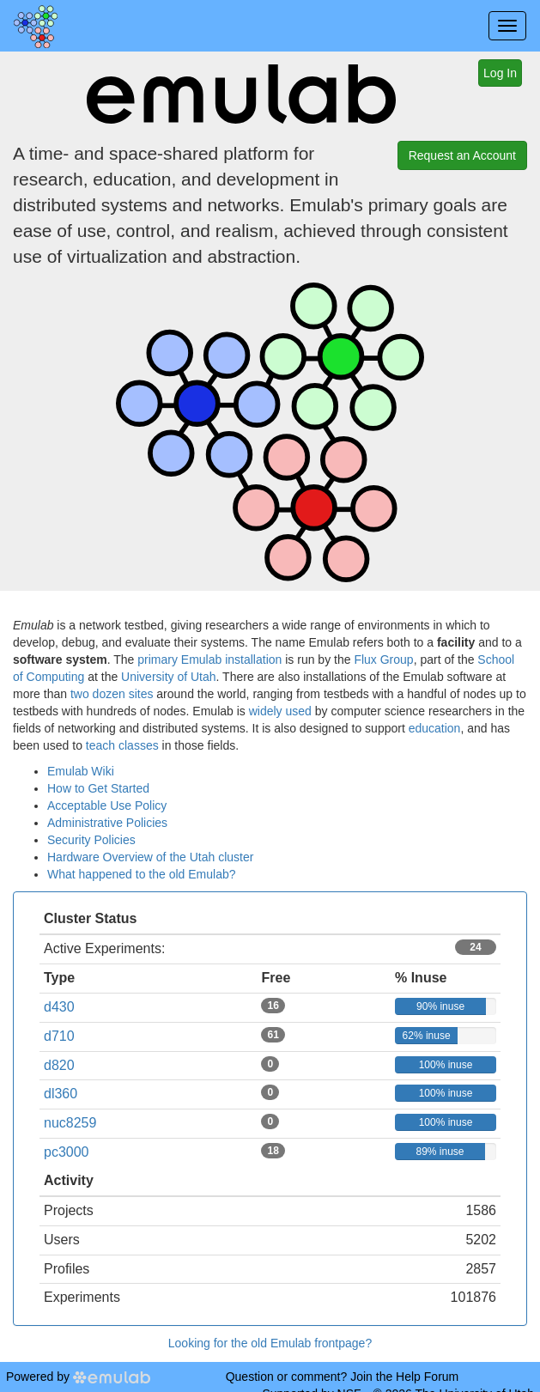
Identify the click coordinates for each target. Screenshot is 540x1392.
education (435, 728)
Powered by (78, 1376)
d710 (59, 1036)
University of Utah (168, 677)
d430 (59, 1007)
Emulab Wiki (80, 771)
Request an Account (462, 155)
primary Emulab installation (209, 659)
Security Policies (91, 840)
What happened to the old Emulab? (141, 874)
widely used (280, 711)
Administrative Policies (107, 823)
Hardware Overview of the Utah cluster (150, 857)
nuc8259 (70, 1122)
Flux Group (383, 659)
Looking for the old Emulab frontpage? (270, 1343)
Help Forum (427, 1376)
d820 (59, 1065)
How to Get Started (98, 788)
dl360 (60, 1093)
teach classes (122, 745)
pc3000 (66, 1152)
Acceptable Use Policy (107, 805)
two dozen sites (112, 694)
